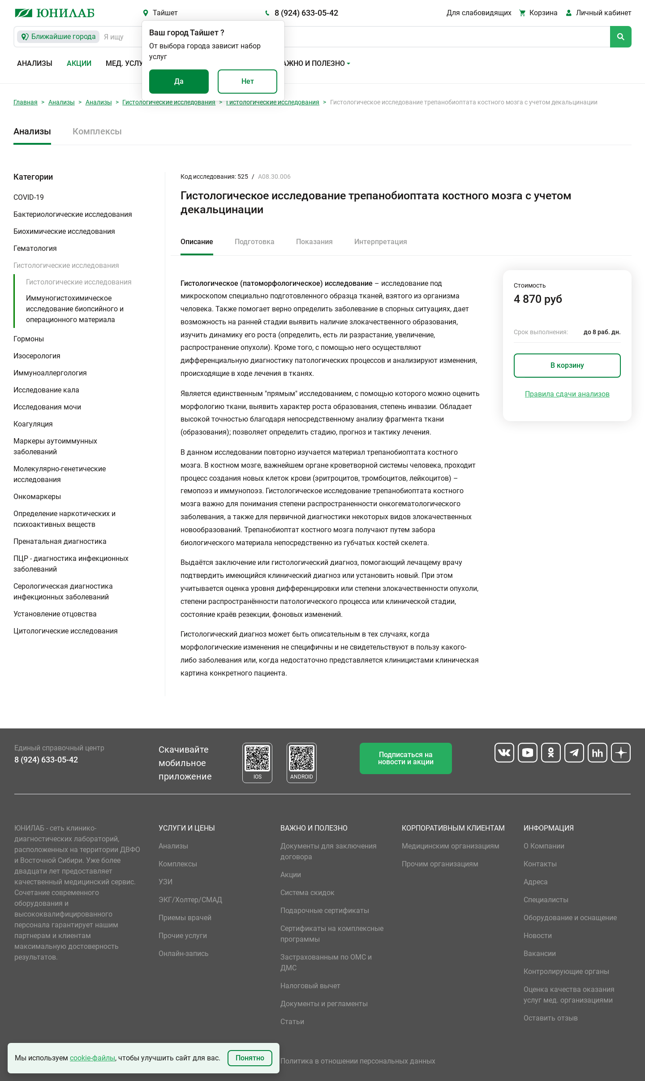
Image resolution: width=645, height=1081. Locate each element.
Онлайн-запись (184, 953)
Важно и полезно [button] (311, 63)
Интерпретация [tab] (380, 241)
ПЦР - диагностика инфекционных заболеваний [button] (71, 563)
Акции (79, 63)
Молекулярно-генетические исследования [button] (59, 474)
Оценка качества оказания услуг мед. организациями (569, 994)
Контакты (540, 864)
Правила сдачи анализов (567, 394)
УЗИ (165, 882)
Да (179, 81)
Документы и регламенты (324, 1003)
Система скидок (307, 892)
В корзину (567, 365)
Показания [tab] (314, 241)
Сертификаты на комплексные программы (331, 933)
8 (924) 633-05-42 (306, 12)
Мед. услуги (129, 63)
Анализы (34, 63)
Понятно (250, 1058)
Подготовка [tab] (255, 241)
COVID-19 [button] (28, 197)
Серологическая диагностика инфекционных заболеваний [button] (63, 591)
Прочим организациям (440, 864)
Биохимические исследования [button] (64, 231)
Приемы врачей (185, 917)
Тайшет (165, 13)
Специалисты (546, 900)
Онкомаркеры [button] (37, 496)
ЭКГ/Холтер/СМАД (190, 900)
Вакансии (540, 953)
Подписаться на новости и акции (406, 758)
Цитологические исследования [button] (65, 631)
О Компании (544, 846)
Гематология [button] (35, 248)
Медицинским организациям (450, 846)
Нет (247, 81)
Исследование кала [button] (46, 390)
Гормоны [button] (28, 339)
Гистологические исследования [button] (66, 265)
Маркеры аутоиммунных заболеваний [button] (55, 446)
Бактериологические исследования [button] (72, 214)
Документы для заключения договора (328, 851)
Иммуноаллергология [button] (50, 373)
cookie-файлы (92, 1058)
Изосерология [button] (36, 356)
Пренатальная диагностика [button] (60, 541)
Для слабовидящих (479, 13)
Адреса (536, 882)
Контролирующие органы (566, 971)
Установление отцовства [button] (55, 614)
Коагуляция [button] (33, 424)
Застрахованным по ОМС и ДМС (326, 962)
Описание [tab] (197, 241)
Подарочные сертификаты (324, 910)
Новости (538, 935)
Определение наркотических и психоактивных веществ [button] (64, 519)
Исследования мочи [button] (47, 407)
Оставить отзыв (551, 1018)
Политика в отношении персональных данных (357, 1061)
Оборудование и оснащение (570, 917)
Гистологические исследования (168, 102)
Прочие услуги (183, 935)
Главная (25, 102)
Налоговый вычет (310, 986)
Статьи (292, 1021)
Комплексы (97, 131)
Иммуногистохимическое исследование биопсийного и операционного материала (75, 309)
